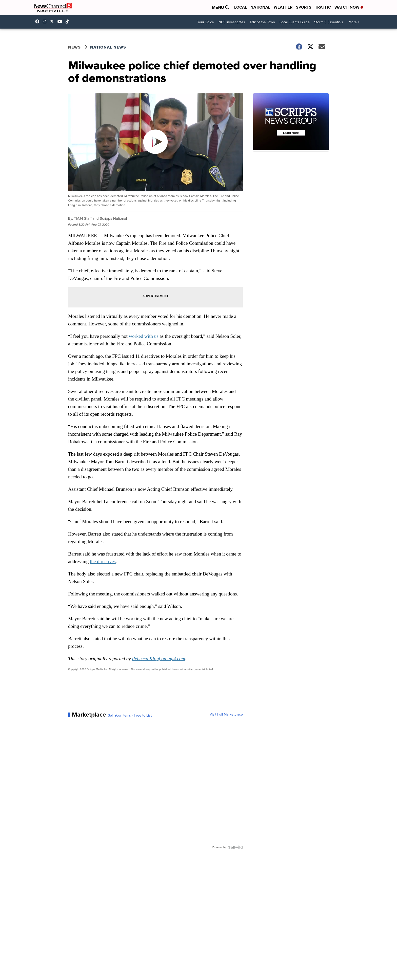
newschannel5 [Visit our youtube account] (61, 21)
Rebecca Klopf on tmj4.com (158, 658)
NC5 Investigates (232, 22)
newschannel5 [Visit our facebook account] (38, 21)
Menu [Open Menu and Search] (220, 7)
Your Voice (205, 22)
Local (240, 7)
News (74, 47)
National (260, 7)
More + (354, 22)
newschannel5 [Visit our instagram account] (46, 21)
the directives (103, 561)
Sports (303, 7)
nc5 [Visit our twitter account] (53, 21)
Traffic (323, 7)
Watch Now (348, 7)
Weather (283, 7)
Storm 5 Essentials (328, 22)
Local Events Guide (295, 22)
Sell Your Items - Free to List (130, 715)
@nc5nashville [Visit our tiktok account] (69, 21)
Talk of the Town (262, 22)
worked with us (143, 336)
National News (108, 47)
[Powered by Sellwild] (235, 847)
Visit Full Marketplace (226, 714)
